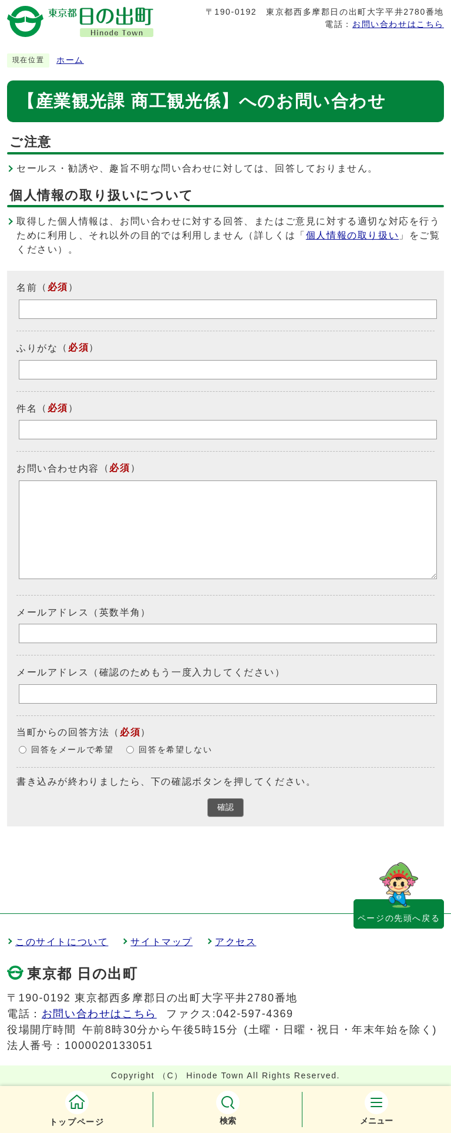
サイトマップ (161, 942)
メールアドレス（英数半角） (83, 612)
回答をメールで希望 (72, 749)
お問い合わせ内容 (57, 468)
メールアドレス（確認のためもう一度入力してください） (150, 672)
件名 (26, 408)
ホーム (70, 60)
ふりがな (37, 348)
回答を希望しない (175, 749)
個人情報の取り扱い (352, 235)
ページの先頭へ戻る (399, 918)
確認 (225, 807)
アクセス (235, 942)
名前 (26, 288)
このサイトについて (61, 942)
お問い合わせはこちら (398, 24)
